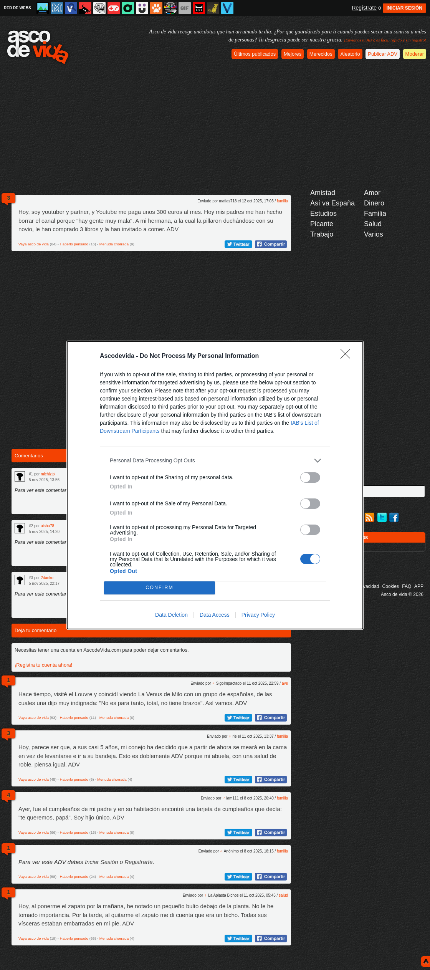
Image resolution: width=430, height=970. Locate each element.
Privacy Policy (258, 615)
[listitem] (215, 461)
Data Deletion (171, 615)
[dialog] (215, 485)
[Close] (348, 356)
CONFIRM (159, 588)
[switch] (310, 477)
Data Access (215, 615)
